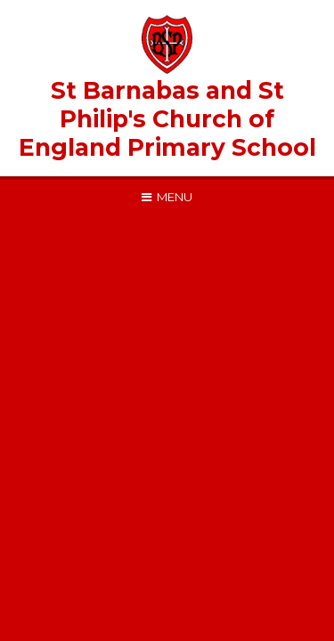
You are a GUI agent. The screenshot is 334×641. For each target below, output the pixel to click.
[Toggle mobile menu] (167, 196)
